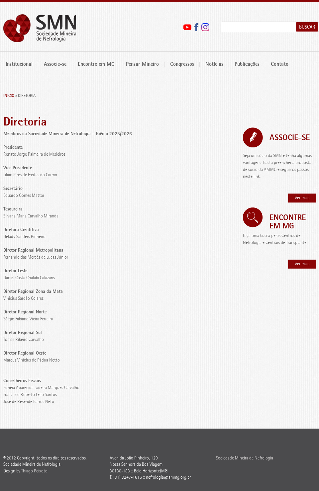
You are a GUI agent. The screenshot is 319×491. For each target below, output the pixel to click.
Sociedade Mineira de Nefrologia (39, 28)
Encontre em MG (96, 64)
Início (8, 96)
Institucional (19, 64)
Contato (279, 64)
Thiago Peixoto (34, 471)
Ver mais (302, 198)
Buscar (307, 27)
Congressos (182, 64)
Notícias (214, 64)
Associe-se (55, 64)
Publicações (247, 64)
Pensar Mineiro (142, 64)
